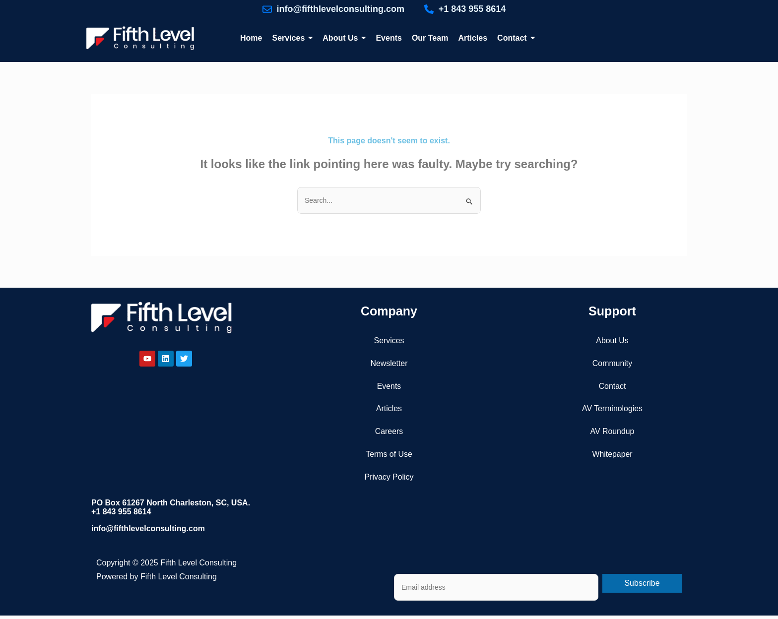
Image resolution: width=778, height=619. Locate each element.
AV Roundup (612, 432)
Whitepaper (612, 454)
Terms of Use (389, 454)
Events (389, 386)
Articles (389, 409)
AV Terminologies (612, 409)
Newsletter (389, 363)
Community (612, 363)
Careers (389, 432)
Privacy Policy (389, 477)
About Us (612, 340)
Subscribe (641, 583)
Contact (612, 386)
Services (389, 340)
